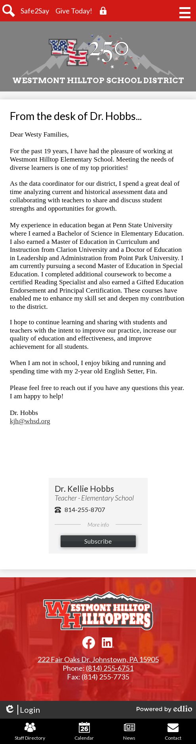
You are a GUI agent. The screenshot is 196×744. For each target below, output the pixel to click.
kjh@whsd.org (30, 421)
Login (22, 710)
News (129, 731)
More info (98, 524)
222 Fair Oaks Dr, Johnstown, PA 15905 (98, 659)
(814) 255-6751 (109, 668)
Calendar (84, 731)
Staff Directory (30, 731)
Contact (173, 731)
